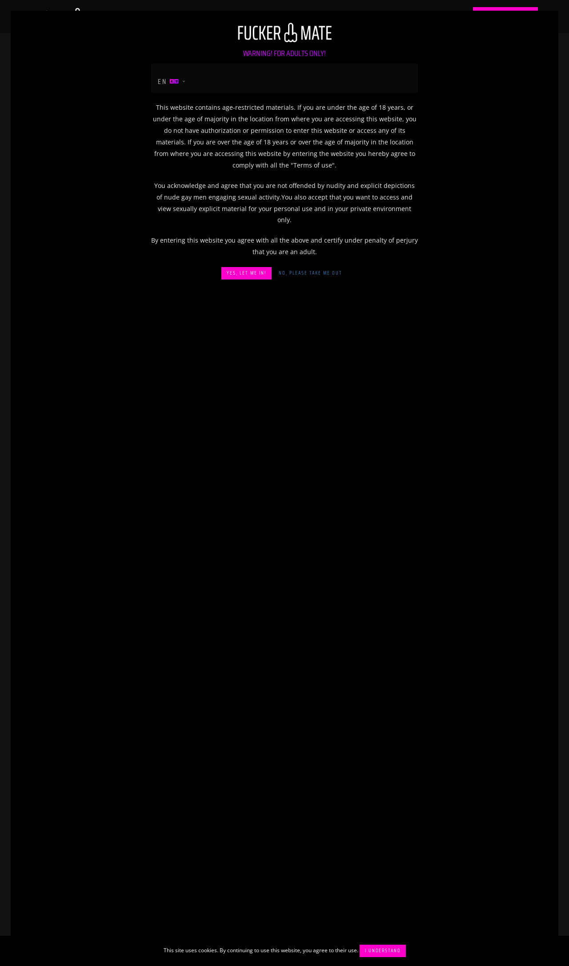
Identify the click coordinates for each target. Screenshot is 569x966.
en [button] (169, 81)
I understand (383, 950)
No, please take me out (310, 273)
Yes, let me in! (246, 273)
